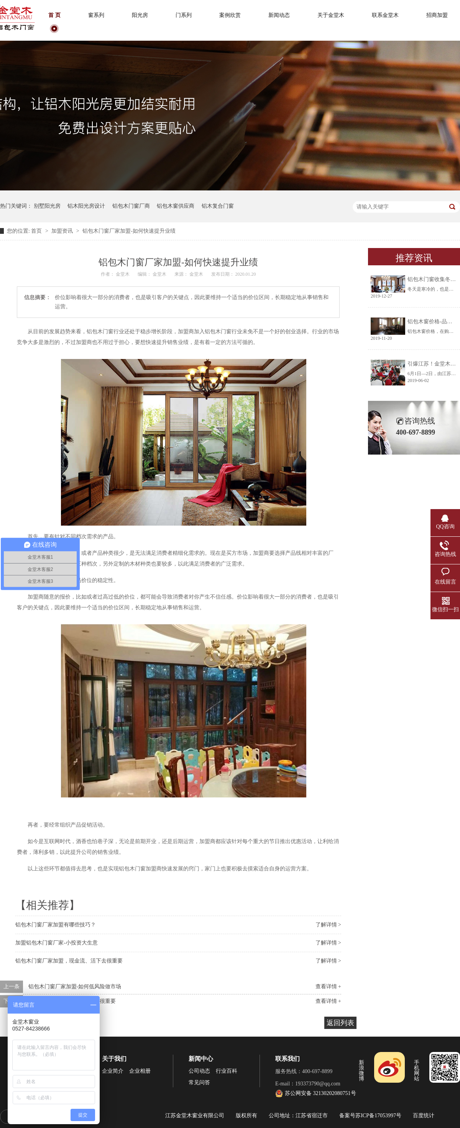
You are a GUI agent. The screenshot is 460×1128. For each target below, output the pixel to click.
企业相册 (140, 1071)
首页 (37, 231)
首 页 (54, 15)
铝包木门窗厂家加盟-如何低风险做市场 (75, 986)
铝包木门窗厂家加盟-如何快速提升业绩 (129, 231)
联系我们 (287, 1058)
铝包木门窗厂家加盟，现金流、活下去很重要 (69, 961)
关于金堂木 (330, 15)
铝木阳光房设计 (86, 206)
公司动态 (199, 1071)
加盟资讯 (62, 231)
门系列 (184, 15)
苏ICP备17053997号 (378, 1115)
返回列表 (340, 1023)
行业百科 (226, 1071)
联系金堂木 (385, 15)
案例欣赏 (230, 15)
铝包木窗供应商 (175, 206)
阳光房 (140, 15)
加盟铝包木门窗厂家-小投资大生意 (56, 943)
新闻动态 (279, 15)
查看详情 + (328, 986)
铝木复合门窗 (218, 206)
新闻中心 (201, 1058)
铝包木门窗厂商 (131, 206)
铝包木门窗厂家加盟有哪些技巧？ (55, 925)
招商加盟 (437, 15)
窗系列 (96, 15)
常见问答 (199, 1082)
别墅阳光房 (47, 206)
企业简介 (112, 1071)
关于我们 (114, 1058)
